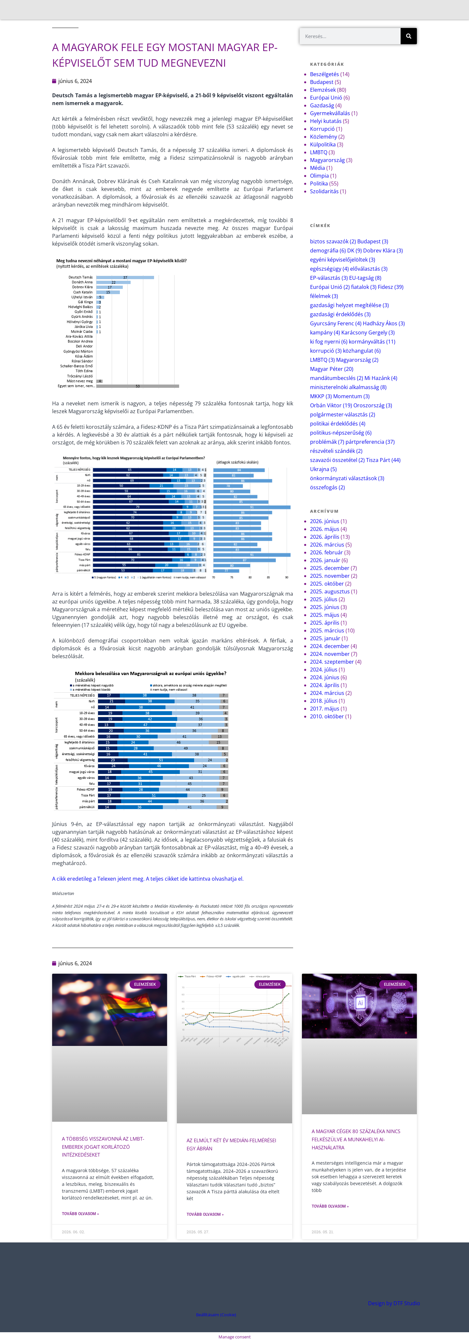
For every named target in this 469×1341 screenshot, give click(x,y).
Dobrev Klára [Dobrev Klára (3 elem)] (383, 250)
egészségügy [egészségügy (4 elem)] (329, 268)
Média (317, 167)
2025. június (324, 607)
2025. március (327, 630)
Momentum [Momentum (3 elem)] (351, 396)
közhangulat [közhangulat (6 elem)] (362, 350)
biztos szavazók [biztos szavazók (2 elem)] (333, 241)
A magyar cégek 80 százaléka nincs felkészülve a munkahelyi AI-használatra (359, 1139)
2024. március (327, 693)
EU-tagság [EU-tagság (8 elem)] (365, 277)
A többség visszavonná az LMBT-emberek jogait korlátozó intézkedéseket (105, 1146)
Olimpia (319, 175)
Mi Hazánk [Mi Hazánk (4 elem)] (380, 378)
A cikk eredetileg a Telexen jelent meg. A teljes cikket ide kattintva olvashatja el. (148, 878)
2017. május (324, 708)
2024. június (324, 677)
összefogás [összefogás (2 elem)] (327, 487)
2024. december (329, 646)
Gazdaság (322, 105)
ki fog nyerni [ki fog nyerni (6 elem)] (329, 341)
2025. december (329, 568)
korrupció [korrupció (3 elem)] (326, 350)
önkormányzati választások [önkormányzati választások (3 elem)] (347, 478)
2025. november (330, 575)
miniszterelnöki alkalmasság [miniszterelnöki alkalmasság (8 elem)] (348, 387)
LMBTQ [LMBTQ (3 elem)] (322, 359)
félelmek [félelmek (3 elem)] (324, 296)
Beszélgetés (324, 74)
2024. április (324, 685)
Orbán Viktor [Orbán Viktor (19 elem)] (331, 405)
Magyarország (327, 160)
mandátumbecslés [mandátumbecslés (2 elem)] (336, 378)
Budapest (322, 82)
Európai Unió (326, 97)
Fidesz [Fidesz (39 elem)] (391, 287)
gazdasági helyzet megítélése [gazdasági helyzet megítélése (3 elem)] (349, 305)
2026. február (326, 552)
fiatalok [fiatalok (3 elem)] (364, 287)
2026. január (325, 560)
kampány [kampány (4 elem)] (325, 332)
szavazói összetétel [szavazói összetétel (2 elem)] (337, 460)
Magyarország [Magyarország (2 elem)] (357, 359)
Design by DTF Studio (394, 1302)
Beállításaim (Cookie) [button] (216, 1314)
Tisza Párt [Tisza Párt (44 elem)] (383, 460)
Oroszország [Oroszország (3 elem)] (372, 405)
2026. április (324, 536)
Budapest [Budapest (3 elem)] (372, 241)
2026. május (324, 529)
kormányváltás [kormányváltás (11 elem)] (372, 341)
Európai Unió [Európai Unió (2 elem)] (330, 287)
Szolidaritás (324, 191)
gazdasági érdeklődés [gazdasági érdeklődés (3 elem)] (340, 314)
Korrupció (322, 128)
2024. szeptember (332, 661)
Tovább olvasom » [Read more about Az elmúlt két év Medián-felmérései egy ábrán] (205, 1214)
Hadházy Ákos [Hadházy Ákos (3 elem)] (384, 323)
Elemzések (323, 89)
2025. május (324, 614)
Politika (319, 183)
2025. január (325, 638)
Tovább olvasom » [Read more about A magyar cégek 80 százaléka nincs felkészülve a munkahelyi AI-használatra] (330, 1205)
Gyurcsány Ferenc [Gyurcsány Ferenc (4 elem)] (336, 323)
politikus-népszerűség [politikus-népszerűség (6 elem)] (341, 432)
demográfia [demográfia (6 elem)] (328, 250)
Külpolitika (323, 144)
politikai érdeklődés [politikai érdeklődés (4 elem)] (337, 423)
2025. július (323, 599)
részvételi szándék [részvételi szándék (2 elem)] (336, 450)
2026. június (324, 521)
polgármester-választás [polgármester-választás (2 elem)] (342, 414)
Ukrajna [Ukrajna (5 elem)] (323, 469)
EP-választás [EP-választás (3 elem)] (329, 277)
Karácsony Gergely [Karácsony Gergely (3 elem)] (368, 332)
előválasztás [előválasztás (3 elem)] (369, 268)
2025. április (324, 622)
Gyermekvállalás (330, 113)
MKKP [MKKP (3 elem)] (321, 396)
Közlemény (323, 136)
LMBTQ (318, 152)
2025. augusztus (330, 591)
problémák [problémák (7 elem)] (327, 441)
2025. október (327, 583)
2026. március (327, 544)
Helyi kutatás (326, 121)
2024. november (330, 653)
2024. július (323, 669)
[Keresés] (409, 36)
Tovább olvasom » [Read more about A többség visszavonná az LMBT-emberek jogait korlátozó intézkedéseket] (80, 1213)
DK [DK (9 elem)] (354, 250)
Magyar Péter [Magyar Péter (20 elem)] (331, 368)
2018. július (323, 700)
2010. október (327, 716)
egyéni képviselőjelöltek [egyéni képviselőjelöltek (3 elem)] (342, 259)
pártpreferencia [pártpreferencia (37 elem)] (370, 441)
